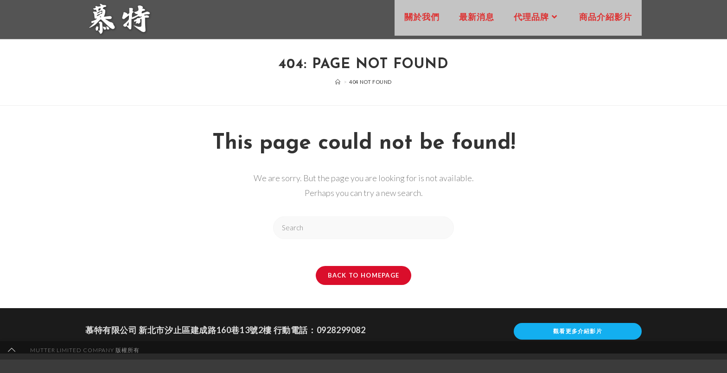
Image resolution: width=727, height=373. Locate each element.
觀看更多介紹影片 (577, 332)
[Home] (338, 82)
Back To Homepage (364, 276)
